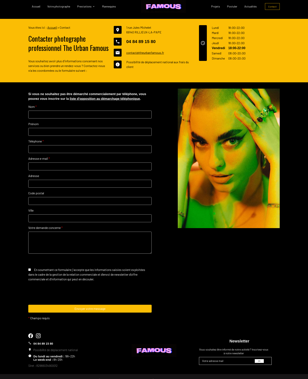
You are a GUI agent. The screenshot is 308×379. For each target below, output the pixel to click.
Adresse (33, 170)
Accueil (36, 6)
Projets (215, 6)
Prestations (84, 6)
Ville (31, 204)
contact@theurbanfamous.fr (145, 46)
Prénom (33, 118)
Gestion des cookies (209, 373)
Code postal (36, 187)
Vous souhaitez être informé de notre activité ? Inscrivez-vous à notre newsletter (233, 345)
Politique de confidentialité (137, 373)
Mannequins (109, 6)
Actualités (250, 6)
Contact (272, 6)
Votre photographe (58, 6)
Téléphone (36, 135)
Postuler (232, 6)
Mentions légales (96, 373)
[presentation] (58, 295)
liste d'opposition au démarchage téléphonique (105, 92)
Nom (32, 100)
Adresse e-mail (39, 152)
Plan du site (175, 373)
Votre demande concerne (45, 221)
